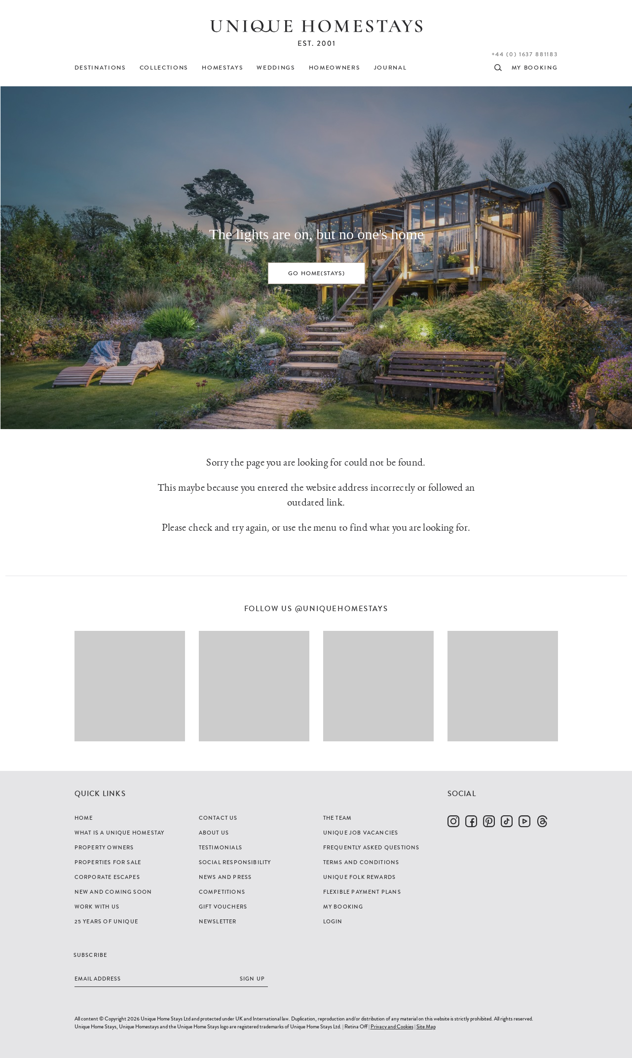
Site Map (426, 1026)
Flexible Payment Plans (362, 892)
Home (83, 818)
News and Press (225, 877)
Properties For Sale (108, 862)
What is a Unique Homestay (119, 833)
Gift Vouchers (223, 907)
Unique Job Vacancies (361, 833)
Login (333, 921)
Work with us (96, 907)
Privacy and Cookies (392, 1026)
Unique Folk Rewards (359, 877)
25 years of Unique (106, 921)
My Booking (343, 907)
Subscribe (91, 955)
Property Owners (104, 847)
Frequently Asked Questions (371, 847)
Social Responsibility (235, 862)
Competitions (222, 892)
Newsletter (218, 921)
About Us (214, 833)
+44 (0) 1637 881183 (524, 54)
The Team (337, 818)
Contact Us (218, 818)
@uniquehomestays (341, 609)
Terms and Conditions (361, 862)
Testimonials (220, 847)
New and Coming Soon (113, 892)
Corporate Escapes (107, 877)
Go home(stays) (316, 273)
